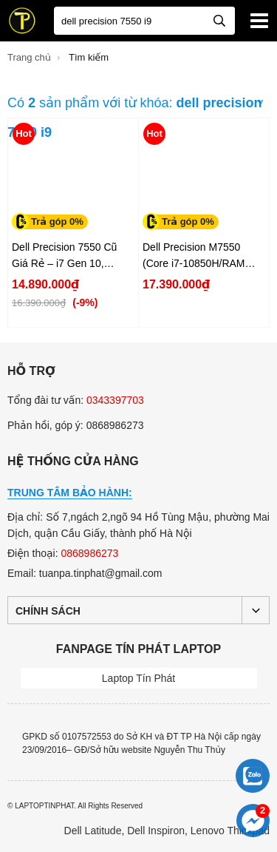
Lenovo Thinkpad (230, 830)
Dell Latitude (93, 830)
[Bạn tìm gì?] (144, 21)
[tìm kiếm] (219, 20)
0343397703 (115, 400)
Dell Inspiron (156, 830)
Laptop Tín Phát (138, 678)
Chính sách (48, 611)
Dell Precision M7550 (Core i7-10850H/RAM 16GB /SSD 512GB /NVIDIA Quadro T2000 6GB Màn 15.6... (196, 256)
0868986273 (89, 553)
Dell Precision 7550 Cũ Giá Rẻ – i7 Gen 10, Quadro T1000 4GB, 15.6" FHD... (71, 256)
